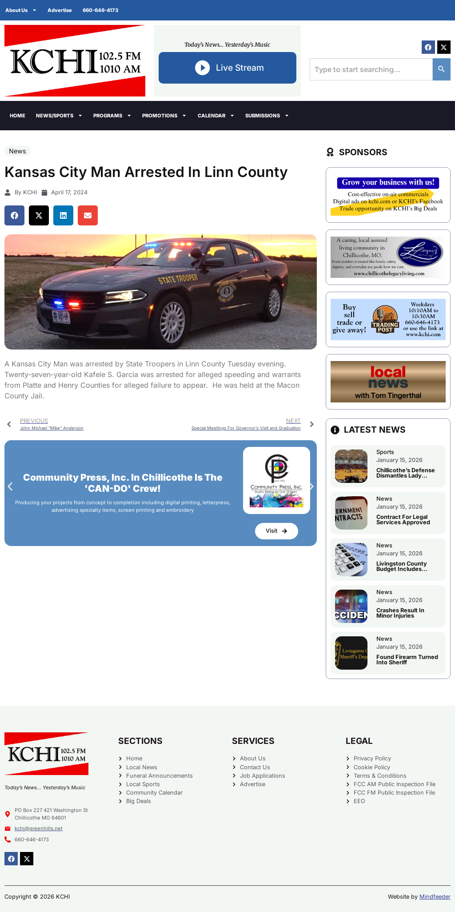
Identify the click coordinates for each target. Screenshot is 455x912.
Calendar (216, 115)
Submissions (267, 115)
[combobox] (371, 69)
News (17, 151)
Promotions (164, 115)
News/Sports (59, 115)
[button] (14, 215)
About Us (21, 10)
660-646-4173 (100, 10)
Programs (112, 115)
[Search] (442, 69)
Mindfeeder (435, 896)
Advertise (60, 10)
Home (17, 115)
